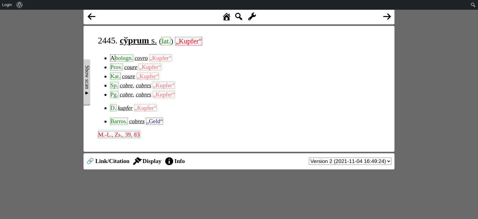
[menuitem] (19, 5)
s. (138, 40)
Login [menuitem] (7, 4)
